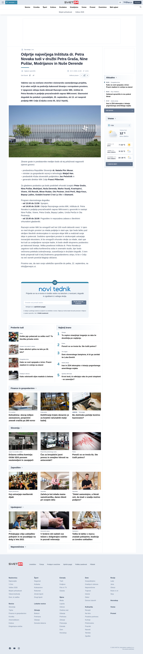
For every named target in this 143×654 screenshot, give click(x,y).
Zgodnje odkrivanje (67, 373)
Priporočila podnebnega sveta (49, 452)
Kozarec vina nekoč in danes (27, 346)
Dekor (21, 333)
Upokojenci (16, 507)
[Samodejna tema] (120, 2)
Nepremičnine (17, 547)
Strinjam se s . (36, 307)
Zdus (10, 531)
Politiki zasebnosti (43, 313)
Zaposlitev (16, 468)
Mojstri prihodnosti (14, 491)
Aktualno (110, 78)
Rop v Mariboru (115, 91)
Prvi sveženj (12, 412)
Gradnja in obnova (24, 373)
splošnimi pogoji (39, 307)
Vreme (111, 118)
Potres (63, 343)
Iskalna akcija (65, 362)
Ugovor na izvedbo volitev (16, 452)
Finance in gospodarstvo (23, 388)
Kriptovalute (44, 412)
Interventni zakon (45, 531)
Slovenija (15, 428)
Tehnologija (82, 412)
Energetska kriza (24, 359)
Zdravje (64, 332)
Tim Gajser (65, 351)
